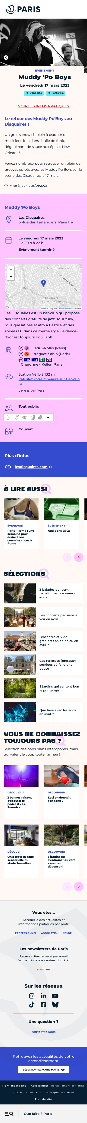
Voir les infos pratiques (43, 106)
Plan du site (43, 1099)
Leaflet (44, 309)
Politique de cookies (60, 1092)
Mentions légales (14, 1085)
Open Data (33, 1092)
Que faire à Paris (38, 1114)
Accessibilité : (58, 1085)
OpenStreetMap (65, 309)
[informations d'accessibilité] (28, 417)
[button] (43, 283)
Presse (17, 1092)
